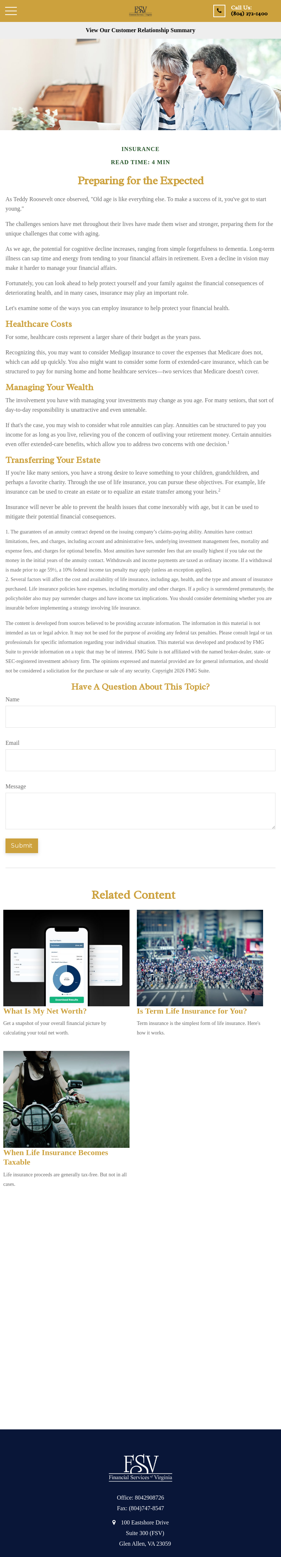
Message (15, 786)
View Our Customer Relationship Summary (140, 30)
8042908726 (149, 1497)
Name (12, 699)
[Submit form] (21, 845)
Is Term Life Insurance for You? (192, 1010)
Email (12, 743)
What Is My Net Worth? (45, 1010)
